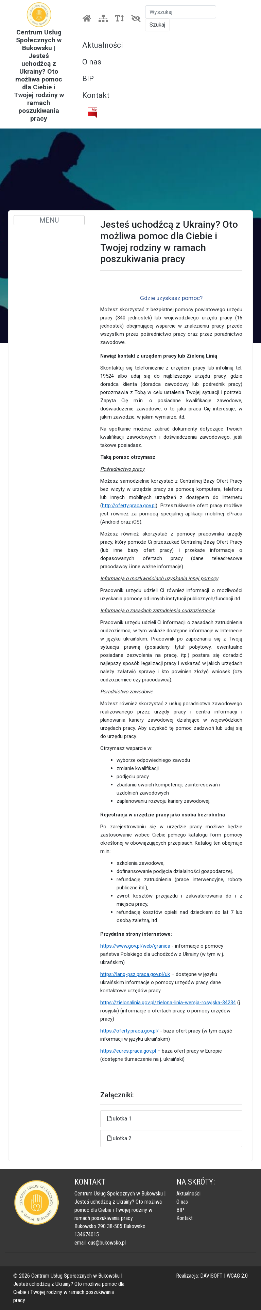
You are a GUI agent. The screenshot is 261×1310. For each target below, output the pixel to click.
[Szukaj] (180, 11)
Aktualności (102, 45)
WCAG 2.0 (237, 1276)
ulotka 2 (122, 1138)
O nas (91, 62)
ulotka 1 (122, 1118)
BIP (88, 78)
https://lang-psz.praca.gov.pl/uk (135, 974)
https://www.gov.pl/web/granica (135, 946)
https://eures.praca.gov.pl (128, 1051)
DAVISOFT (211, 1276)
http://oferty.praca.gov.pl (129, 505)
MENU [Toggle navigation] (49, 220)
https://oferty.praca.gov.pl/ (129, 1031)
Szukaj (157, 24)
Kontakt (95, 95)
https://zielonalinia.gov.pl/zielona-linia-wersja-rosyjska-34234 (168, 1002)
